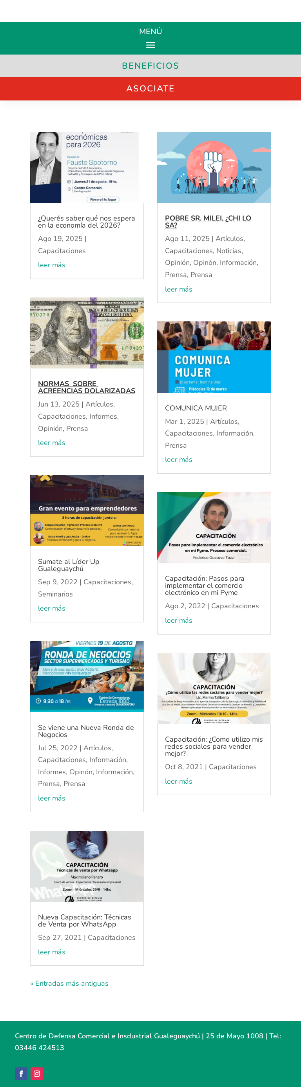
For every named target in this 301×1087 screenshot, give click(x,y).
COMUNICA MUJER (196, 408)
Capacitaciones (62, 250)
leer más (51, 265)
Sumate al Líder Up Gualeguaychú (69, 565)
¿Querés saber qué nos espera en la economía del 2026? (86, 221)
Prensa (77, 428)
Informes (103, 416)
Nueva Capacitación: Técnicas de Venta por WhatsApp (84, 920)
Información (107, 759)
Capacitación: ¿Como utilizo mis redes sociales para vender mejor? (214, 746)
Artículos (99, 404)
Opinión (50, 428)
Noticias (228, 250)
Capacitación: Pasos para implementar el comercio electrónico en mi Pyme (205, 585)
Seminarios (55, 594)
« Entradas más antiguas (69, 983)
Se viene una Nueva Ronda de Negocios (86, 731)
